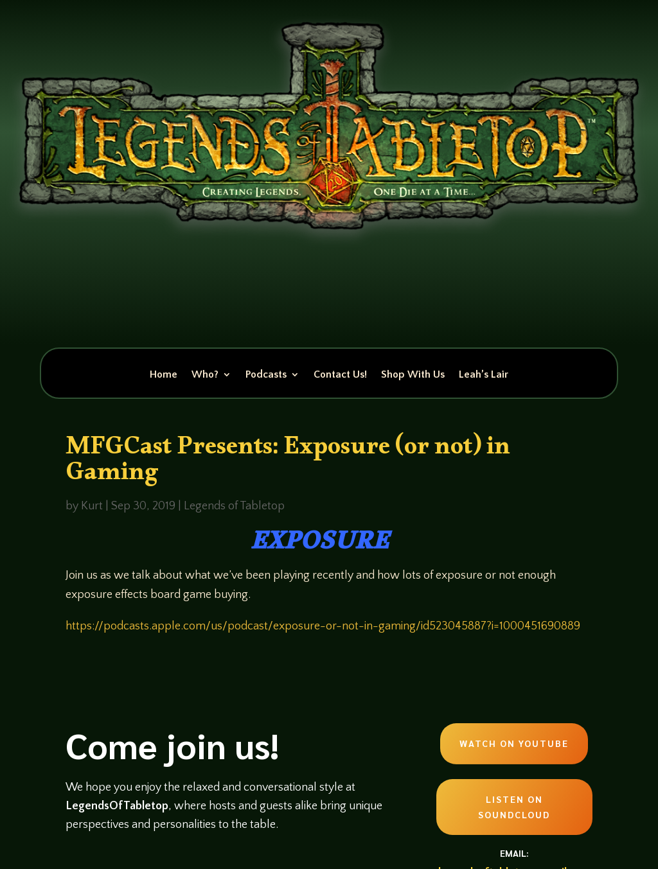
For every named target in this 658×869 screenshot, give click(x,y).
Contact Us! (340, 375)
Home (163, 375)
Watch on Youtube (514, 743)
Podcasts (266, 375)
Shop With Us (413, 375)
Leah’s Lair (483, 375)
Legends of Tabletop (234, 506)
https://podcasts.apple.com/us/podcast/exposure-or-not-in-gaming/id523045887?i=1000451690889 (323, 626)
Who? (204, 375)
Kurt (92, 506)
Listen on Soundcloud (514, 806)
